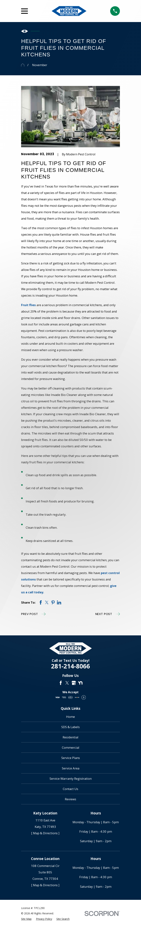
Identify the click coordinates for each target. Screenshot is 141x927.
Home (70, 717)
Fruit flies (28, 305)
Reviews (70, 799)
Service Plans (70, 758)
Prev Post (33, 614)
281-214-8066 (70, 666)
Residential (70, 737)
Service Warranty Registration (71, 778)
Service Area (70, 768)
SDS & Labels (70, 727)
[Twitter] (67, 683)
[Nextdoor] (80, 683)
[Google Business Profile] (74, 683)
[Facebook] (61, 683)
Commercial (70, 747)
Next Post (107, 614)
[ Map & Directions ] (45, 833)
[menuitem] (26, 918)
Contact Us (70, 789)
